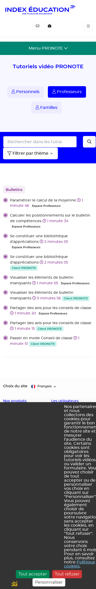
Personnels (25, 91)
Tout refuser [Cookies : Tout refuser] (67, 574)
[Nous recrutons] (49, 26)
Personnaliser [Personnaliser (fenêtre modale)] (49, 582)
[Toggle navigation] (88, 26)
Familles (46, 107)
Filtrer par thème (27, 153)
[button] (48, 203)
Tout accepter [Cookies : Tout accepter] (32, 574)
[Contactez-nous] (37, 26)
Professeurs (67, 91)
